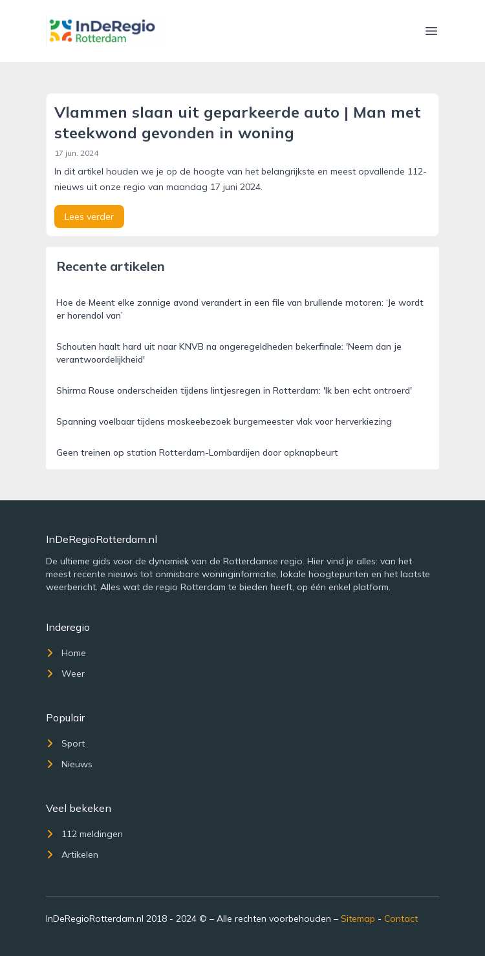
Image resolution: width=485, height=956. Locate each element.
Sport (65, 743)
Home (66, 653)
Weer (65, 673)
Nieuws (69, 764)
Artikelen (72, 854)
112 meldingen (84, 834)
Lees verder (89, 216)
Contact (401, 918)
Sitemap (358, 918)
